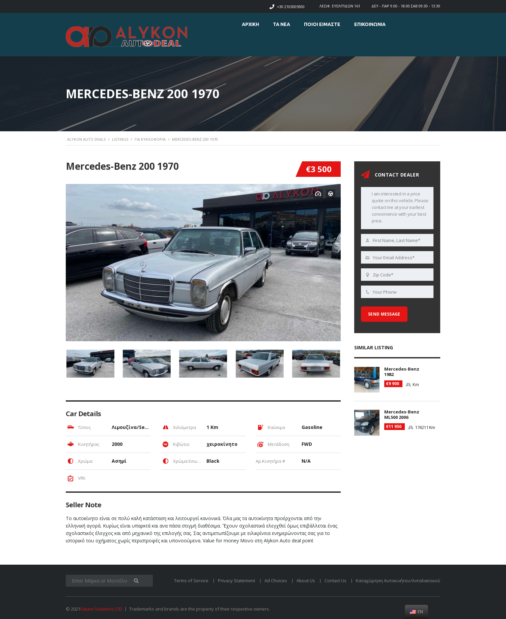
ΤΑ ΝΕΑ (281, 24)
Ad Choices (275, 580)
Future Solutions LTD (101, 609)
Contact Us (335, 580)
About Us (306, 580)
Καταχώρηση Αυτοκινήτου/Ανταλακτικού (398, 580)
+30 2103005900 (291, 6)
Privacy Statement (236, 580)
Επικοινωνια (370, 24)
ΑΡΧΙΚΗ (250, 24)
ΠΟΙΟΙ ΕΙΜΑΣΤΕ (322, 24)
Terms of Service (191, 580)
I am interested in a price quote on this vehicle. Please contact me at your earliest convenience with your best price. (397, 208)
